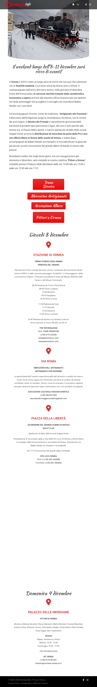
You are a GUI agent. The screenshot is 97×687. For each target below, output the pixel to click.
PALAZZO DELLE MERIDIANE (48, 612)
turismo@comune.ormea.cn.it (48, 663)
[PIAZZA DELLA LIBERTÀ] (48, 408)
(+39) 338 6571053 (48, 395)
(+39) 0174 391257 (48, 660)
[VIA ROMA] (48, 351)
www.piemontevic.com (49, 341)
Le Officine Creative (39, 683)
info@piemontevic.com (48, 338)
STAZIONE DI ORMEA (48, 255)
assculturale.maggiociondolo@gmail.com (48, 398)
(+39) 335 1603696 (52, 459)
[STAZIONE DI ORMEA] (48, 244)
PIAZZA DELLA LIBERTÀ (48, 418)
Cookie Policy (14, 683)
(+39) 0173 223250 (48, 335)
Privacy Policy (38, 680)
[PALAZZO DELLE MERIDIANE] (48, 602)
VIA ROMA (48, 361)
